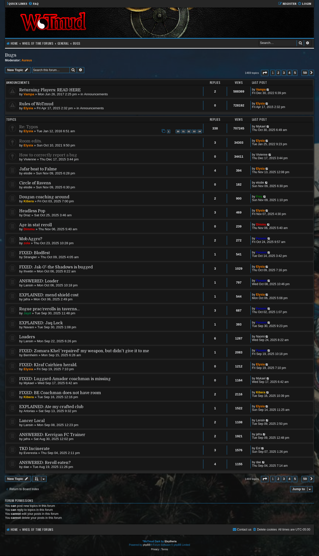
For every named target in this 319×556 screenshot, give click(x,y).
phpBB (146, 545)
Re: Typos (28, 127)
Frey (259, 196)
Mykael (260, 126)
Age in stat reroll (35, 225)
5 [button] (295, 73)
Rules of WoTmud (36, 104)
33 (194, 131)
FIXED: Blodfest (34, 253)
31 (183, 131)
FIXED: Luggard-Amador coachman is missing (65, 379)
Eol (258, 448)
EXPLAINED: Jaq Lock (41, 323)
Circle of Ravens (35, 183)
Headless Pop (32, 211)
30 (178, 131)
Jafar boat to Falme (38, 169)
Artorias (29, 411)
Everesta (30, 453)
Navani (29, 327)
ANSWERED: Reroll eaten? (45, 462)
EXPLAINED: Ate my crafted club (51, 407)
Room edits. (30, 141)
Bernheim (31, 355)
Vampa (29, 94)
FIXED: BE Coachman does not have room (60, 393)
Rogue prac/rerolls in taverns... (49, 309)
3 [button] (284, 73)
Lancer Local (32, 421)
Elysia (28, 108)
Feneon (261, 238)
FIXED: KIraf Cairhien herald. (48, 365)
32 (189, 131)
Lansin (28, 285)
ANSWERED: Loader (39, 281)
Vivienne (30, 159)
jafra (27, 299)
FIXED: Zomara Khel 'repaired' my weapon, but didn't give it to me (84, 351)
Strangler (30, 257)
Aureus (27, 60)
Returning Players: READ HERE (50, 90)
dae (26, 467)
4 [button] (289, 73)
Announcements (96, 94)
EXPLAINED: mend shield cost (49, 295)
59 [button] (305, 73)
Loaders (27, 337)
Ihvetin (28, 271)
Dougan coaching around (44, 197)
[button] (264, 73)
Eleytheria (170, 541)
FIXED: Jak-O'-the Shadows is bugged (56, 267)
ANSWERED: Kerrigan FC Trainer (52, 435)
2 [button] (278, 73)
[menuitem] (33, 3)
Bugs (10, 55)
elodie (28, 173)
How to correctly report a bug (48, 155)
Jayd (27, 313)
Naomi (260, 336)
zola (27, 243)
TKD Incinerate (34, 448)
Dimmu (29, 229)
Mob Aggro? (30, 239)
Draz (27, 215)
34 (199, 131)
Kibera (29, 201)
